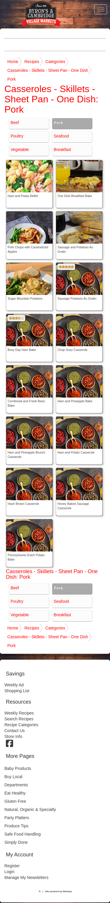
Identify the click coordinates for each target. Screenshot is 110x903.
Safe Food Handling (22, 834)
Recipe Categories (21, 724)
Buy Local (13, 776)
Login (9, 871)
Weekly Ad (14, 685)
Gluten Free (15, 801)
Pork (11, 79)
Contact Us (14, 730)
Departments (16, 785)
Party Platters (16, 817)
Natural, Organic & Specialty (30, 809)
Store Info (13, 736)
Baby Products (17, 768)
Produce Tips (16, 826)
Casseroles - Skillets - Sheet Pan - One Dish (47, 70)
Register (12, 865)
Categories (55, 61)
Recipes (31, 61)
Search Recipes (18, 719)
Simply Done (16, 842)
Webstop (67, 891)
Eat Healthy (15, 793)
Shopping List (16, 690)
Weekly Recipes (19, 713)
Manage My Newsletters (26, 877)
